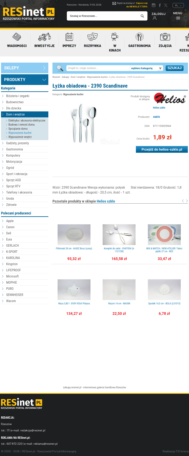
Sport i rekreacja (16, 174)
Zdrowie (11, 205)
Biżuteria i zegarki (17, 96)
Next (187, 200)
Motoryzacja (14, 162)
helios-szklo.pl (170, 149)
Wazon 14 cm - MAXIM (119, 303)
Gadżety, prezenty (17, 143)
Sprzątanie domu (18, 128)
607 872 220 (14, 443)
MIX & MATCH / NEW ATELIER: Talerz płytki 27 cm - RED (164, 250)
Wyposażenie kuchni (19, 132)
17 (8, 430)
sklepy (11, 67)
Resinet (56, 77)
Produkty (14, 79)
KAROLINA (13, 258)
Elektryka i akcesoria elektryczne (26, 120)
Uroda (10, 199)
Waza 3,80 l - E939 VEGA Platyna (74, 303)
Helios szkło (159, 107)
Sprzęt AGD (13, 180)
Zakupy (65, 77)
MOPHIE (11, 282)
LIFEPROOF (13, 270)
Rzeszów (121, 387)
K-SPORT (11, 252)
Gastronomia (14, 149)
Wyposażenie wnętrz (20, 137)
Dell (8, 233)
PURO (10, 289)
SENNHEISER (14, 295)
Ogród (10, 168)
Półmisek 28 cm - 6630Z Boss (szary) (74, 248)
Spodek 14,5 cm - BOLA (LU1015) (164, 303)
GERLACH (12, 245)
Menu (177, 15)
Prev (183, 200)
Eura (9, 239)
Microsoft (12, 276)
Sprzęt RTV (13, 186)
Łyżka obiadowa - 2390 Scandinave (90, 86)
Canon (10, 227)
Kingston (12, 264)
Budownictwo (15, 102)
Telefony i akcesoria (19, 192)
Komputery (13, 155)
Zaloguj (159, 16)
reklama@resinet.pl (46, 443)
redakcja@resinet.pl (32, 430)
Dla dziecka (13, 108)
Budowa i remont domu (21, 124)
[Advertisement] (24, 327)
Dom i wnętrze (15, 114)
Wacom (11, 301)
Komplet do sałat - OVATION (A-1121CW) (119, 250)
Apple (10, 221)
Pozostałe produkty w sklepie (83, 201)
